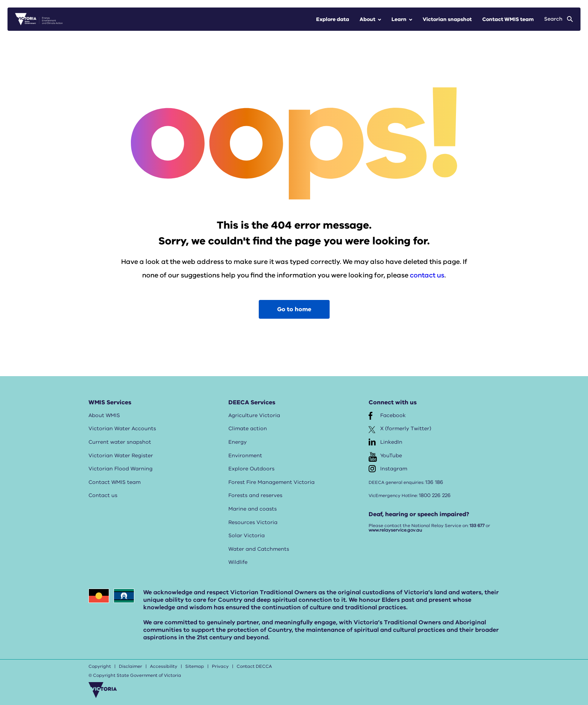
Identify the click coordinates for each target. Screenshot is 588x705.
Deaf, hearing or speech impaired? (419, 514)
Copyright (99, 666)
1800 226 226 (435, 495)
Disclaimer (130, 666)
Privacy (220, 666)
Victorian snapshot (447, 19)
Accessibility (163, 666)
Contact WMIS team (508, 19)
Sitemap (194, 666)
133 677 (477, 526)
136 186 (434, 482)
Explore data (332, 19)
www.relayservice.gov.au (395, 530)
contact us (427, 275)
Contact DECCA (254, 666)
